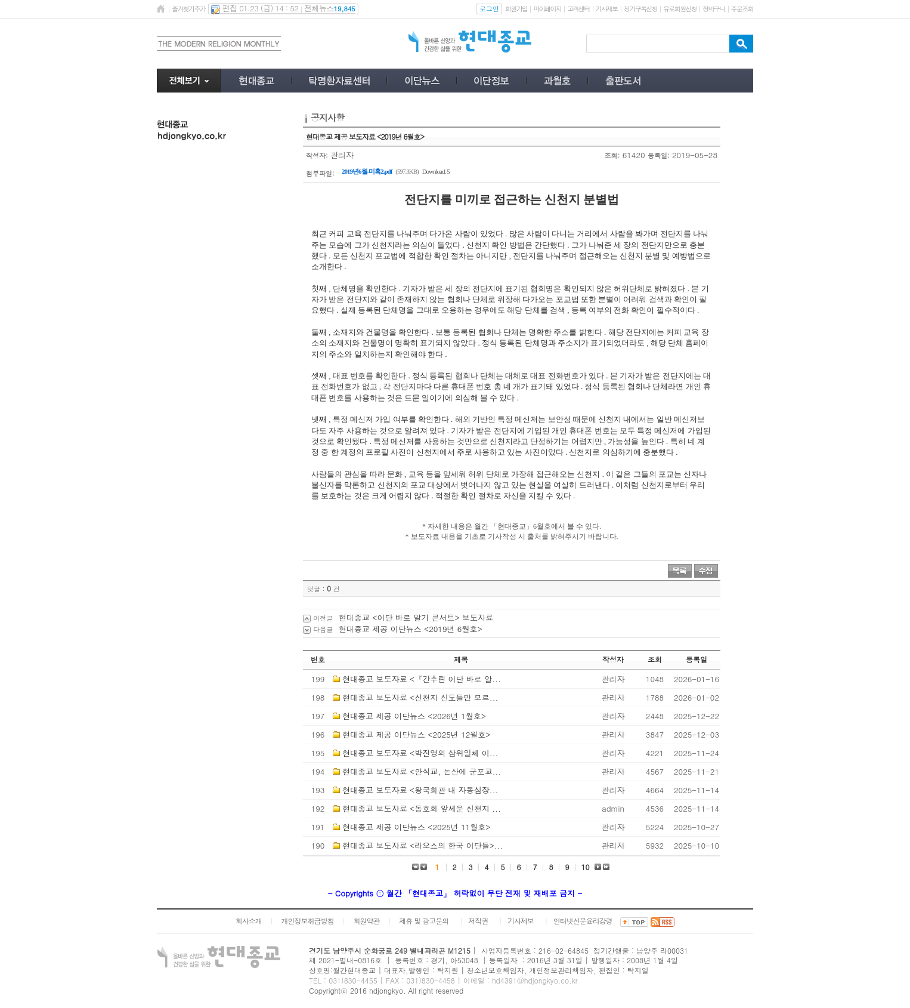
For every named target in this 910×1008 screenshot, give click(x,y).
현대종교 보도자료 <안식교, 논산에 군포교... (421, 771)
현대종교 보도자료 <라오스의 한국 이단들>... (422, 845)
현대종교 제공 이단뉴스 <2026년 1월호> (414, 716)
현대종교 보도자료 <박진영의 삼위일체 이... (420, 753)
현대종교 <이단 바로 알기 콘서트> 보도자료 (416, 617)
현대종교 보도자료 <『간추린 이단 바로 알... (421, 679)
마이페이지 (547, 8)
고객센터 (578, 8)
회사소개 (249, 920)
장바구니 (713, 8)
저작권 (478, 920)
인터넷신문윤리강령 (582, 920)
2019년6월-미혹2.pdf (367, 171)
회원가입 (516, 8)
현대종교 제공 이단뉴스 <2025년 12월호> (416, 734)
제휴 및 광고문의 (423, 920)
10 (585, 867)
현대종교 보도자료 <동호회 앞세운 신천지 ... (421, 808)
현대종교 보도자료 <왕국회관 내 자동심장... (420, 790)
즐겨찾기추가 (188, 8)
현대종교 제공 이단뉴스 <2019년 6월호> (410, 628)
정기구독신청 (640, 8)
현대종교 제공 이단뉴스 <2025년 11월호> (416, 827)
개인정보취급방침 (307, 920)
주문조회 (742, 8)
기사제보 (607, 8)
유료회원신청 (680, 8)
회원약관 (366, 920)
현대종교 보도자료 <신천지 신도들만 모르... (420, 697)
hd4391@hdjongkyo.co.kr (535, 980)
